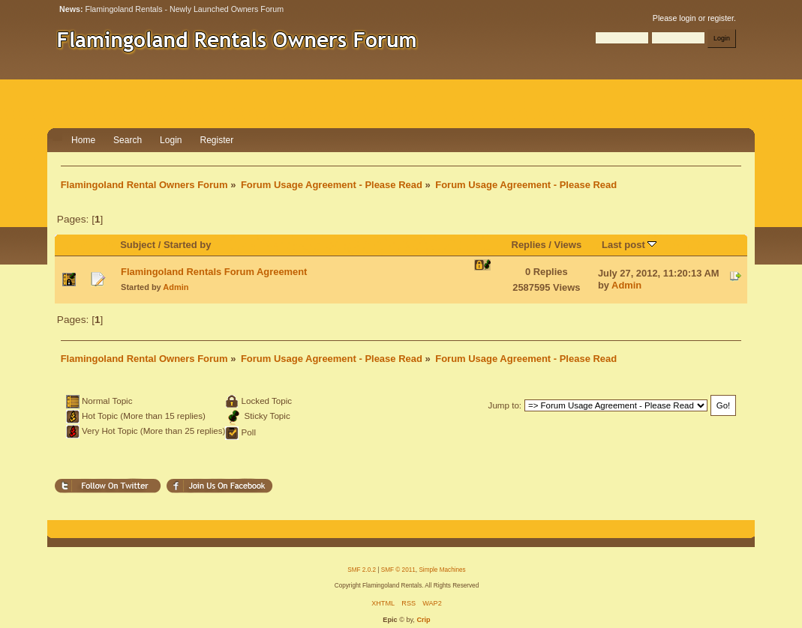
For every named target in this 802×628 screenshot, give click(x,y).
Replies (529, 244)
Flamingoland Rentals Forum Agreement (214, 271)
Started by (188, 244)
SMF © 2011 (398, 570)
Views (568, 244)
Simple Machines (442, 570)
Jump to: (505, 405)
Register (216, 140)
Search (127, 140)
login (687, 17)
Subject (137, 244)
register (720, 17)
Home (83, 140)
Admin (175, 287)
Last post (629, 244)
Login (171, 140)
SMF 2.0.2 (361, 570)
